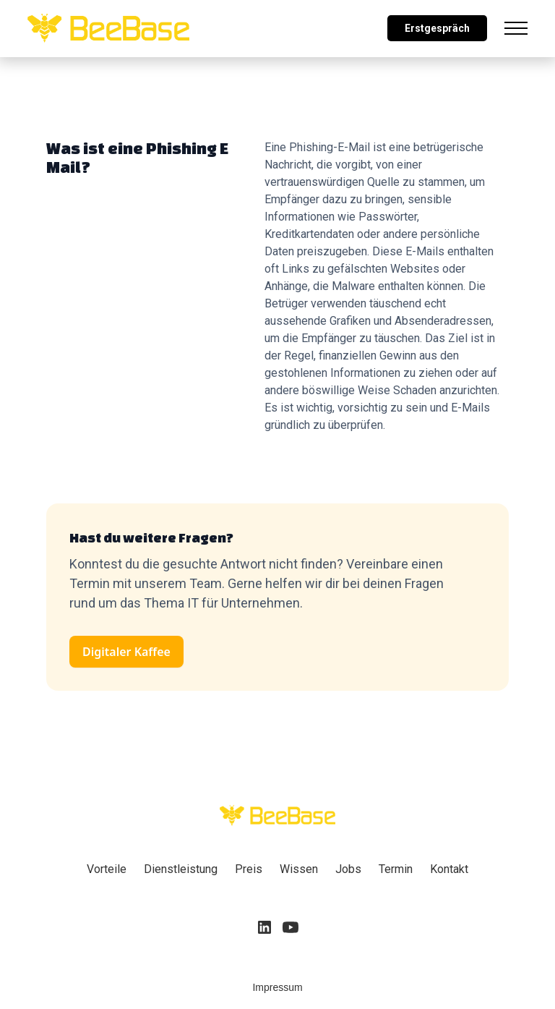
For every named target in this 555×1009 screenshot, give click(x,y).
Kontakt (449, 869)
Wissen (299, 869)
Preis (248, 869)
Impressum (277, 987)
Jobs (348, 869)
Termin (396, 869)
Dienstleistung (181, 869)
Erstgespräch (437, 28)
